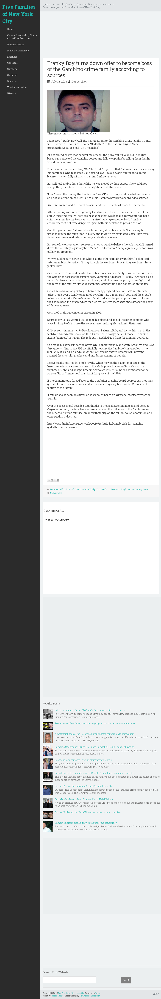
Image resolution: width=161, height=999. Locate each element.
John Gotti (115, 489)
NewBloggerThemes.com (90, 995)
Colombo (12, 75)
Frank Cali (70, 489)
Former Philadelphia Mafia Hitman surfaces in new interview (88, 812)
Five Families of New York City (19, 13)
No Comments (56, 493)
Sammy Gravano (143, 489)
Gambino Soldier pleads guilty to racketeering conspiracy (86, 822)
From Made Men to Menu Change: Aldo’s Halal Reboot (84, 799)
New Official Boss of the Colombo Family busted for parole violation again (94, 733)
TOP (156, 994)
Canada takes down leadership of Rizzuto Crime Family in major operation (95, 773)
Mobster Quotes (15, 44)
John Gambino (103, 489)
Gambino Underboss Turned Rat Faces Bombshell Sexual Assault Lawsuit (94, 746)
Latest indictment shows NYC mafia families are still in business (90, 710)
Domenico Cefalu (57, 489)
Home (10, 29)
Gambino (12, 68)
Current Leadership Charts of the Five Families (22, 37)
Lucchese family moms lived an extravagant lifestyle (83, 759)
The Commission (17, 87)
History (11, 93)
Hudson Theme (57, 995)
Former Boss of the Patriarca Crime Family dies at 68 (83, 786)
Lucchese (12, 56)
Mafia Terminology (18, 50)
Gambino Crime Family (85, 489)
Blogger (98, 993)
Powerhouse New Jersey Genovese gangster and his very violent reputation (95, 723)
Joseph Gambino (127, 489)
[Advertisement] (101, 36)
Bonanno (12, 81)
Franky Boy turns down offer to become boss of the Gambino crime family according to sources (99, 69)
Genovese (12, 62)
